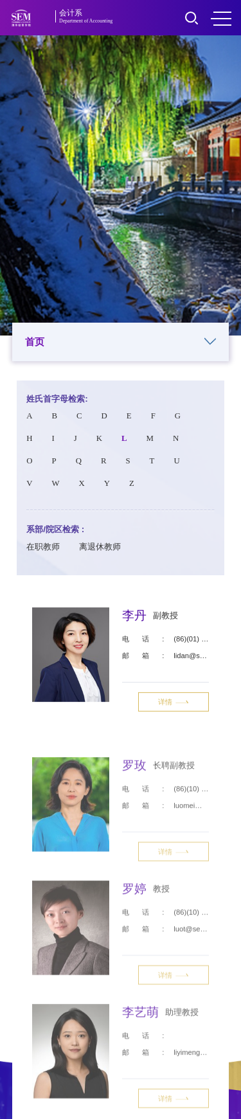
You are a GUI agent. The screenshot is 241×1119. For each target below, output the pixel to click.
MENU (221, 19)
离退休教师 (100, 550)
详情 (173, 703)
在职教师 (43, 550)
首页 (121, 342)
